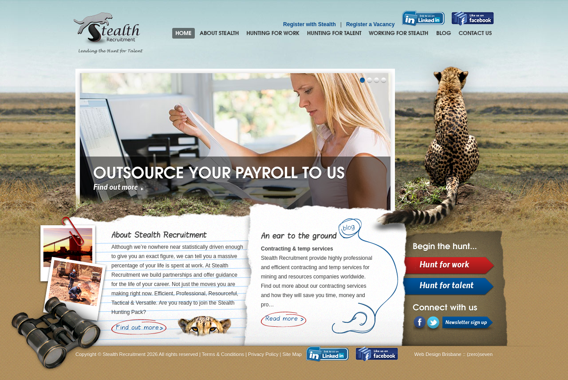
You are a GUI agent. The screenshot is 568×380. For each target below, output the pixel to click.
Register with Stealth (309, 24)
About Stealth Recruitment (219, 33)
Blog (443, 33)
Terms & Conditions (223, 354)
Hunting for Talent (334, 33)
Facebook (419, 324)
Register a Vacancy (370, 24)
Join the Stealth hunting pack (398, 33)
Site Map (292, 354)
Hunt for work (444, 265)
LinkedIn (433, 324)
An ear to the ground (299, 236)
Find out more (115, 187)
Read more (281, 319)
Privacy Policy (263, 354)
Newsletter (468, 324)
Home (183, 33)
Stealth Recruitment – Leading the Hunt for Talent (108, 33)
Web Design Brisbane (438, 354)
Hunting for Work (273, 33)
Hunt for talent (446, 286)
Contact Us (475, 33)
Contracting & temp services (297, 249)
